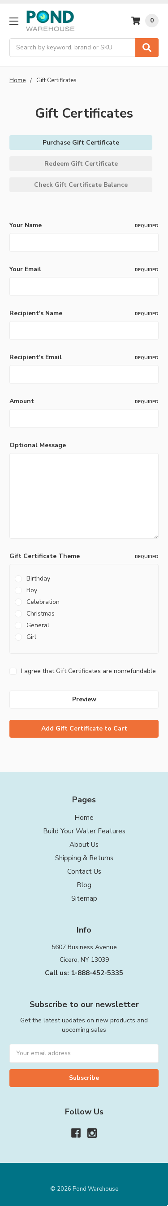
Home (84, 817)
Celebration (43, 602)
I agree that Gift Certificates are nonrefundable (88, 671)
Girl (31, 637)
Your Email (84, 269)
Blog (84, 884)
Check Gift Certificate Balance (81, 184)
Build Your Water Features (84, 831)
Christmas (40, 613)
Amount (84, 401)
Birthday (38, 578)
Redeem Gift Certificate (81, 163)
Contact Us (84, 871)
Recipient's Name (84, 313)
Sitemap (84, 898)
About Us (84, 844)
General (37, 625)
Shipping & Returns (84, 858)
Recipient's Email (84, 357)
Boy (31, 590)
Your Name (84, 225)
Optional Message (37, 445)
